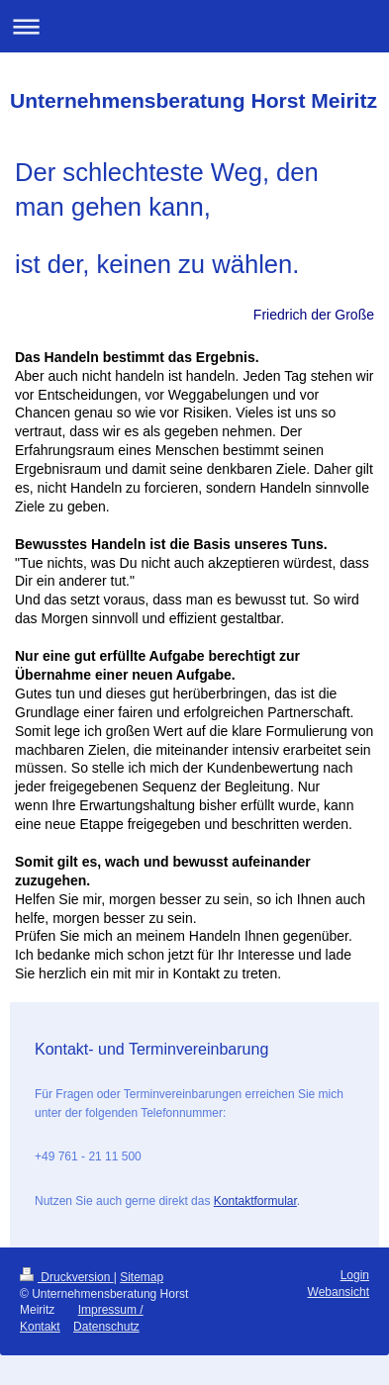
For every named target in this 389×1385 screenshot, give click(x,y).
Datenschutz (106, 1327)
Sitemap (141, 1277)
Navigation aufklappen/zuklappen (194, 26)
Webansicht (338, 1292)
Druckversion (67, 1277)
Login (354, 1275)
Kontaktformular (255, 1201)
